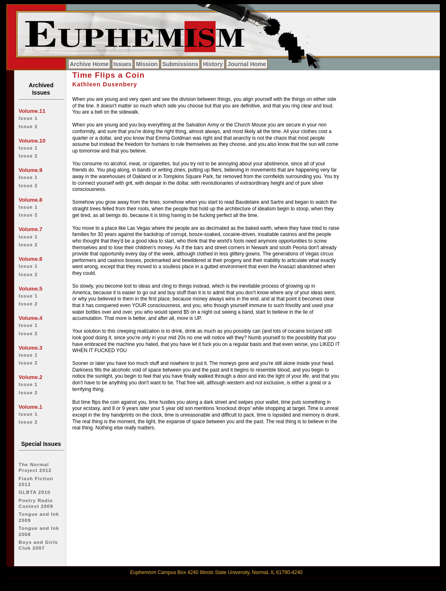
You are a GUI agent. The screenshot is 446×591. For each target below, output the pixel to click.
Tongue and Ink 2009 (39, 517)
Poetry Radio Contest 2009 (36, 503)
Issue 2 (28, 126)
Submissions (180, 64)
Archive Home (89, 64)
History (213, 64)
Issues (123, 64)
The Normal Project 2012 (35, 467)
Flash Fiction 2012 (36, 481)
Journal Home (247, 64)
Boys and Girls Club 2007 (38, 545)
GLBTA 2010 (34, 492)
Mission (146, 64)
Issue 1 (28, 118)
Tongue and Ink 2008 (39, 531)
